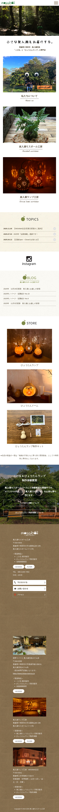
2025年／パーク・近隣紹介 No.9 (16, 298)
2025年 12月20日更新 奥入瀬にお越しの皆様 (21, 289)
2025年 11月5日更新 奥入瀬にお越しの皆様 (21, 303)
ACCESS (18, 567)
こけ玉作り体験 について (29, 503)
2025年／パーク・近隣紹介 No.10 (16, 294)
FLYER (29, 567)
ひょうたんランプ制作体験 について (29, 513)
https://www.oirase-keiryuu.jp (24, 673)
